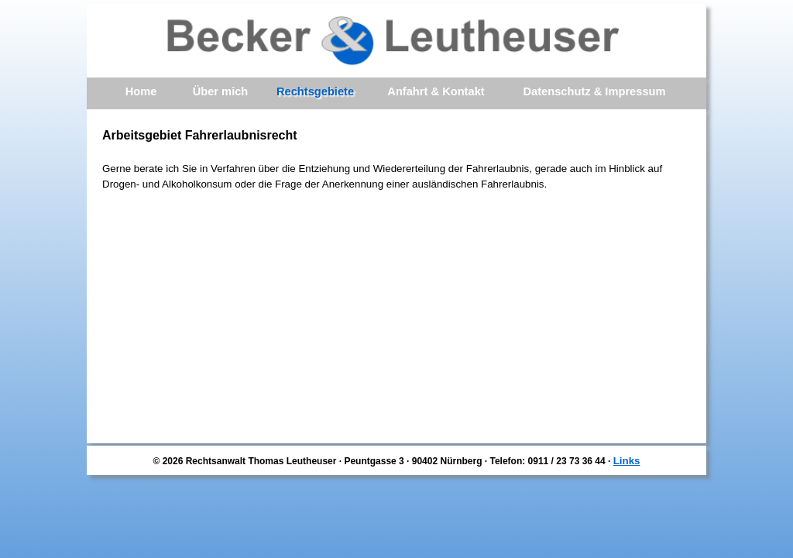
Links (626, 461)
